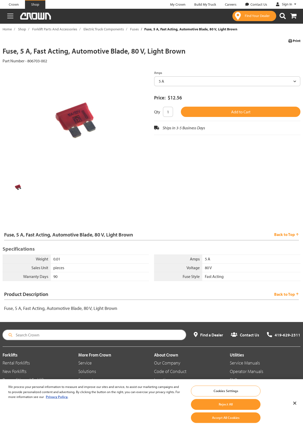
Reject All (226, 409)
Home (7, 29)
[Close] (294, 408)
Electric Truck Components (103, 29)
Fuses (134, 29)
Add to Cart (240, 111)
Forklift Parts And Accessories (54, 29)
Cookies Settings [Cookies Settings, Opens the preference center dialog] (226, 396)
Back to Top (286, 234)
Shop (22, 29)
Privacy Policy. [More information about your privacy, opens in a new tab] (57, 402)
